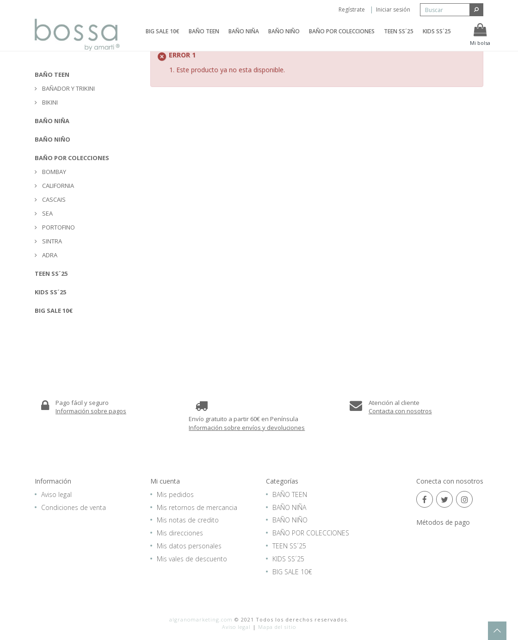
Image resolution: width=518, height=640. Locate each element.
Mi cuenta (165, 481)
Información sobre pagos (91, 411)
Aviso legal (56, 494)
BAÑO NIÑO (284, 38)
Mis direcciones (180, 532)
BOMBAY (53, 172)
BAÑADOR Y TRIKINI (68, 88)
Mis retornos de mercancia (197, 507)
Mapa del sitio (277, 626)
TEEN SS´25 (398, 38)
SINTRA (51, 241)
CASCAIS (53, 199)
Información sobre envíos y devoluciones (247, 427)
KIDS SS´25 (437, 38)
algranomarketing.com (201, 619)
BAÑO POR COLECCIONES (342, 38)
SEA (47, 213)
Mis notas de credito (188, 520)
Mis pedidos (175, 494)
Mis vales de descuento (192, 558)
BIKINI (49, 102)
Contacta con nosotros (400, 411)
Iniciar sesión (393, 9)
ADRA (49, 255)
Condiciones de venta (73, 507)
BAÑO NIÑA (243, 38)
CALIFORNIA (57, 185)
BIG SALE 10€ (162, 38)
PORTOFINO (58, 227)
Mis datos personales (189, 545)
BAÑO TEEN (204, 38)
